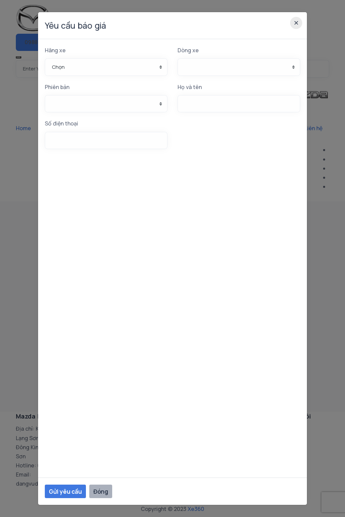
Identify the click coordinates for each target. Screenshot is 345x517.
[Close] (296, 22)
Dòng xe (188, 50)
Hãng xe (55, 50)
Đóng (100, 491)
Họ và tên (190, 87)
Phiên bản (57, 87)
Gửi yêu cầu (65, 491)
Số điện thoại (61, 123)
